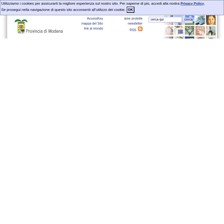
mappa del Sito (92, 23)
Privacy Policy (192, 3)
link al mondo (93, 28)
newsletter (135, 23)
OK (130, 10)
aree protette (133, 18)
